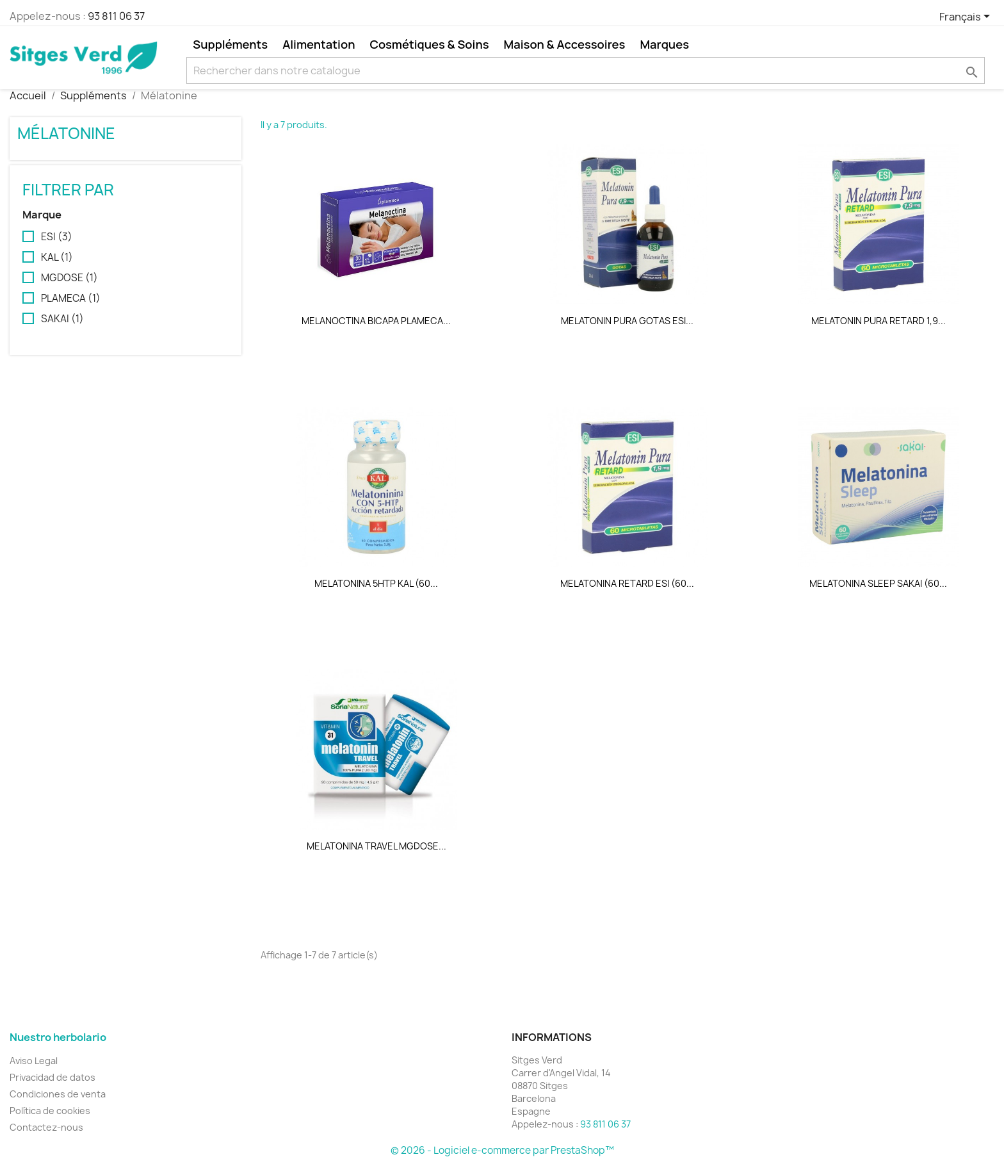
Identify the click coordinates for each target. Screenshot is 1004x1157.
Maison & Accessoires (565, 44)
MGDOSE (69, 278)
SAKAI (62, 319)
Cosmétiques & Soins (429, 44)
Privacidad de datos (52, 1077)
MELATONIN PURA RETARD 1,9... (878, 321)
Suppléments (230, 44)
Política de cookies (50, 1110)
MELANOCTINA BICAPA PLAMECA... (376, 321)
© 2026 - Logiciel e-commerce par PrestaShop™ (502, 1150)
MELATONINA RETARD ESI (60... (627, 583)
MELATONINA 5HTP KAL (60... (376, 583)
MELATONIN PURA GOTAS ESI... (627, 321)
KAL (57, 257)
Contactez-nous (46, 1127)
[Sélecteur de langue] (966, 17)
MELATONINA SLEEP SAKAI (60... (878, 583)
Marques (664, 44)
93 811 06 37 (116, 16)
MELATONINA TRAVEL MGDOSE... (376, 846)
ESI (56, 237)
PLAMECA (71, 298)
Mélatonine (66, 133)
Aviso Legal (34, 1060)
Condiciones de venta (58, 1094)
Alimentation (318, 44)
